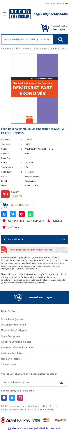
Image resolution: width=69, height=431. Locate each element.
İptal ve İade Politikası (12, 353)
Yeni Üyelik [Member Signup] (62, 3)
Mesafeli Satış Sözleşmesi (14, 330)
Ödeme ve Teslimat (11, 358)
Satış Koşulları (8, 364)
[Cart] (44, 27)
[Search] (34, 39)
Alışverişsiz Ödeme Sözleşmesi (17, 347)
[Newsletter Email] (34, 382)
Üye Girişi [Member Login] (50, 3)
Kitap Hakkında (13, 239)
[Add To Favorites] (13, 221)
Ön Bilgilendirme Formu (13, 324)
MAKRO (28, 139)
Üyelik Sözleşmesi (10, 336)
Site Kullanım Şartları (12, 319)
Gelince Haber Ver (20, 205)
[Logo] (38, 14)
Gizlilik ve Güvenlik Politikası (16, 341)
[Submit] (61, 382)
